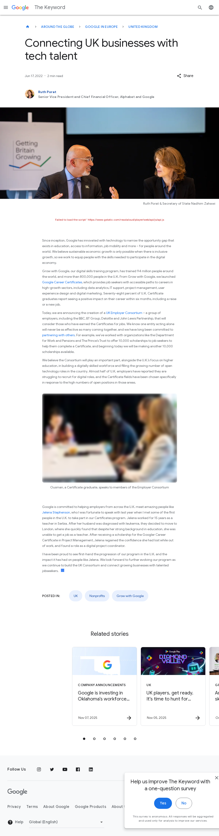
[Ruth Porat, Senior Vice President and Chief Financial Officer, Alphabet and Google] (109, 94)
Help (15, 822)
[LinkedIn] (90, 769)
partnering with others (58, 335)
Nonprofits (97, 596)
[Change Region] (66, 822)
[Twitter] (51, 769)
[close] (205, 796)
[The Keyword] (27, 26)
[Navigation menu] (5, 7)
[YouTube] (64, 769)
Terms (32, 806)
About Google (56, 806)
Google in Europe (101, 27)
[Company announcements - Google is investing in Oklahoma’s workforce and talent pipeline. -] (75, 686)
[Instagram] (38, 769)
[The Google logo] (17, 791)
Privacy (14, 806)
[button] (185, 76)
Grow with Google (130, 596)
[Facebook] (77, 769)
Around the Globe (57, 27)
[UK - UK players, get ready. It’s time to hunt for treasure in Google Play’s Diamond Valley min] (143, 686)
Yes (151, 822)
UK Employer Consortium (124, 313)
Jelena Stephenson (56, 512)
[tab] (84, 739)
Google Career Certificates (62, 282)
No (171, 822)
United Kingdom (143, 27)
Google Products (90, 806)
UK (76, 596)
